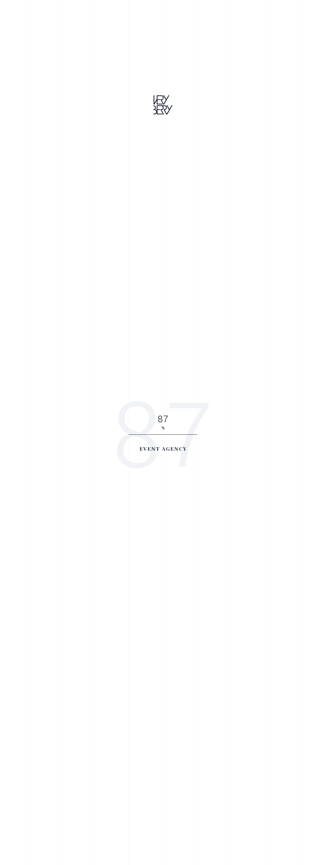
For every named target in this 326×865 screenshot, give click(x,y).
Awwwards (14, 216)
